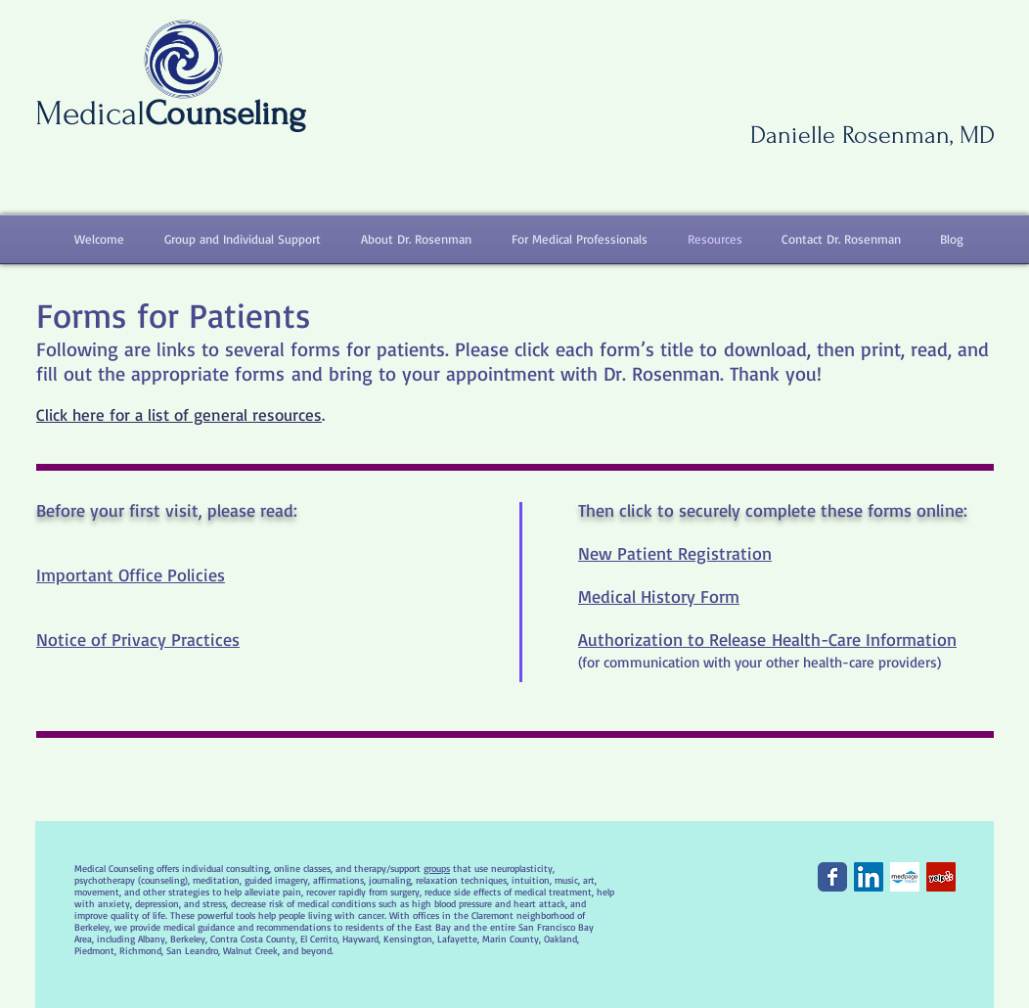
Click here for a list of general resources (179, 414)
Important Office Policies (130, 574)
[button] (233, 239)
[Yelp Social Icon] (941, 877)
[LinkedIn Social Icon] (868, 877)
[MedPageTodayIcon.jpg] (904, 877)
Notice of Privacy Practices (138, 639)
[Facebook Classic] (832, 877)
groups (437, 868)
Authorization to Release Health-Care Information (767, 639)
